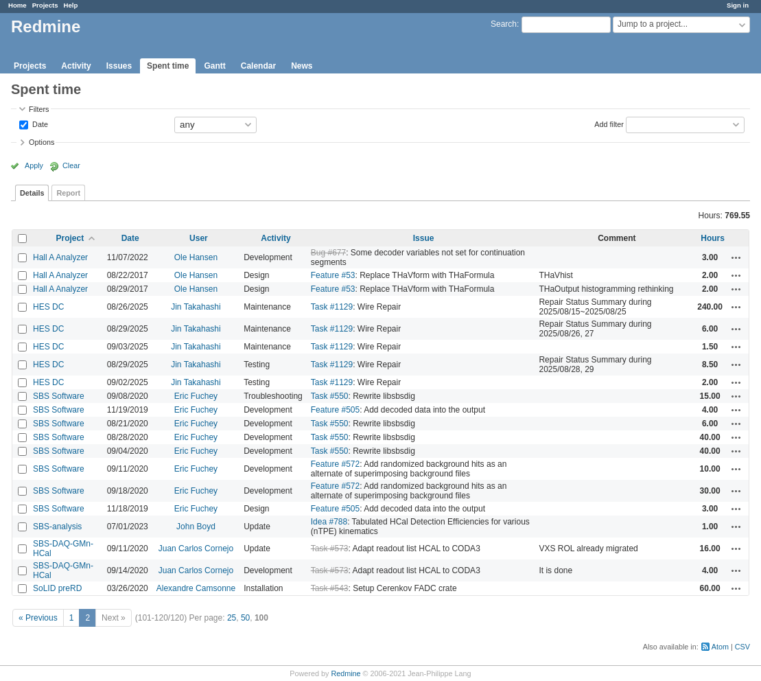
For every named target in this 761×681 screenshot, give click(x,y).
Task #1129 (332, 307)
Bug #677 (328, 252)
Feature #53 (333, 275)
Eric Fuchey (196, 396)
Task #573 (330, 548)
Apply (34, 165)
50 (245, 618)
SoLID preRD (57, 588)
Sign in (738, 5)
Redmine (345, 673)
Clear (71, 165)
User (198, 238)
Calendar (258, 66)
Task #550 (330, 396)
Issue (423, 238)
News (301, 66)
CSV (742, 647)
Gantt (214, 66)
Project (70, 238)
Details (32, 193)
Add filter (609, 123)
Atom (720, 647)
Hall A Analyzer (60, 257)
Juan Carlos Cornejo (196, 548)
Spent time (168, 66)
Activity (76, 66)
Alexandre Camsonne (195, 588)
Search (504, 24)
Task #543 (330, 588)
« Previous (38, 618)
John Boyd (195, 526)
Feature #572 (335, 464)
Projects (45, 5)
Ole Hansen (196, 257)
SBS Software (58, 396)
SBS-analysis (57, 526)
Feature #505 (335, 410)
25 (231, 618)
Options (41, 142)
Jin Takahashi (196, 307)
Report (68, 193)
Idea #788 (329, 522)
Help (71, 5)
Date (39, 123)
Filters (39, 109)
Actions (736, 257)
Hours (713, 238)
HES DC (48, 307)
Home (17, 5)
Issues (119, 66)
